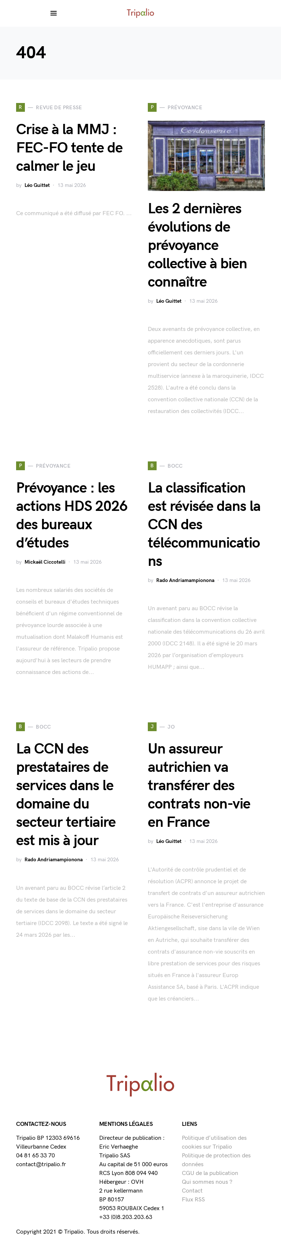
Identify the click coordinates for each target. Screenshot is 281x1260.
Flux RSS (193, 1199)
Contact (192, 1190)
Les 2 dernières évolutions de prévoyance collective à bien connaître (197, 245)
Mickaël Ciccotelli (45, 562)
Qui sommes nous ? (207, 1182)
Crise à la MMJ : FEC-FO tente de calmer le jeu (69, 148)
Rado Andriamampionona (185, 580)
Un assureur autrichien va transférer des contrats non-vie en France (199, 785)
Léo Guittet (37, 185)
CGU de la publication (210, 1173)
